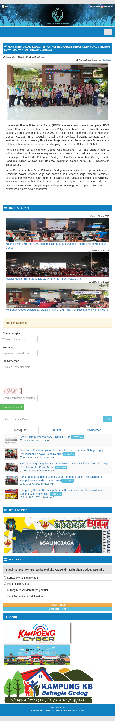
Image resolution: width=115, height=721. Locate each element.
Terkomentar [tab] (93, 430)
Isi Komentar (11, 360)
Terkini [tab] (57, 430)
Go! (107, 419)
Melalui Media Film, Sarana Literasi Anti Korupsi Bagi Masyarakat (43, 278)
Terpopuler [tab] (20, 430)
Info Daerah (107, 60)
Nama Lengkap (12, 333)
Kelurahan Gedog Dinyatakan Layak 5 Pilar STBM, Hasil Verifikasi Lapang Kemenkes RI (57, 309)
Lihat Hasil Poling (57, 609)
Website (8, 347)
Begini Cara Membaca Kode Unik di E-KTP (45, 436)
